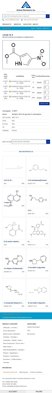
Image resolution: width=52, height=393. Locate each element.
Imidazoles (6, 340)
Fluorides (14, 337)
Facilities (27, 24)
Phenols (5, 353)
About (35, 24)
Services (18, 24)
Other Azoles (7, 347)
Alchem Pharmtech (33, 327)
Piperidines (13, 353)
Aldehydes (6, 328)
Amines (14, 328)
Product (38, 28)
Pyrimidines (14, 356)
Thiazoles (6, 362)
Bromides (16, 334)
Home (33, 28)
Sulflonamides (16, 359)
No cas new (20, 343)
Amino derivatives (9, 331)
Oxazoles (21, 350)
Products (7, 24)
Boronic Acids (7, 334)
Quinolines (6, 359)
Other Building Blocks (10, 350)
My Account (31, 334)
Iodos (20, 340)
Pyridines (6, 356)
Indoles (14, 340)
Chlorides (6, 337)
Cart (28, 330)
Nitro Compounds (9, 343)
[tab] (9, 372)
